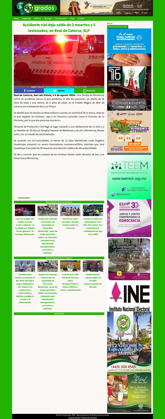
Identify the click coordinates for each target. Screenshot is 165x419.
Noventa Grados (24, 198)
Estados (81, 18)
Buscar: (110, 23)
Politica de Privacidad (89, 417)
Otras (72, 18)
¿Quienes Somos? (74, 417)
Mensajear (89, 90)
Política (37, 18)
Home (16, 18)
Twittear (59, 90)
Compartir (29, 90)
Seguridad (26, 18)
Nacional (47, 18)
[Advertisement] (59, 179)
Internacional (60, 18)
